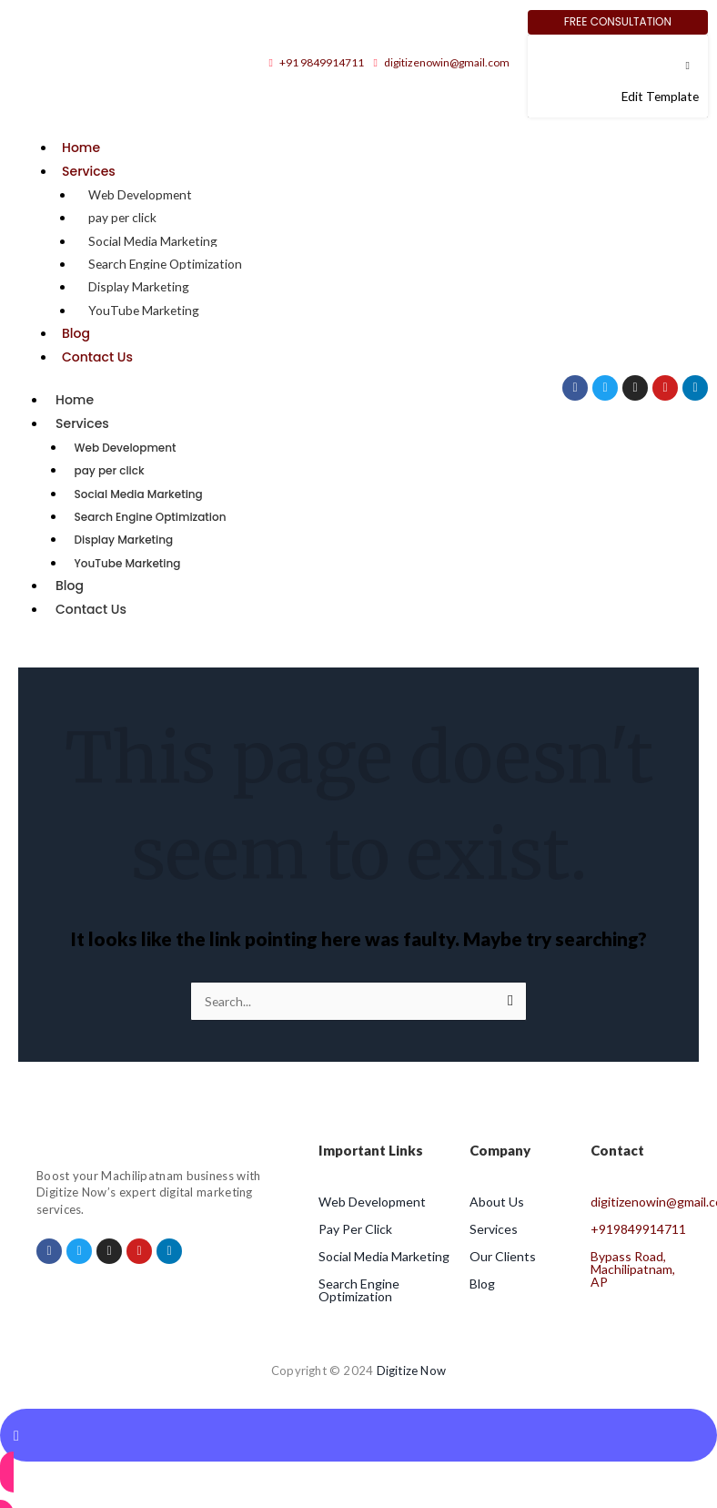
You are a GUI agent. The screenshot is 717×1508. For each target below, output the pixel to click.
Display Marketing (138, 286)
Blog (76, 333)
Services (89, 171)
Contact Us (97, 357)
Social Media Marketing (152, 241)
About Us (497, 1201)
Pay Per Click (355, 1229)
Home (81, 147)
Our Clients (503, 1256)
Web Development (140, 194)
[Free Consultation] (618, 22)
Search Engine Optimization (165, 263)
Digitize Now (411, 1370)
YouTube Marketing (143, 310)
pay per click (122, 217)
